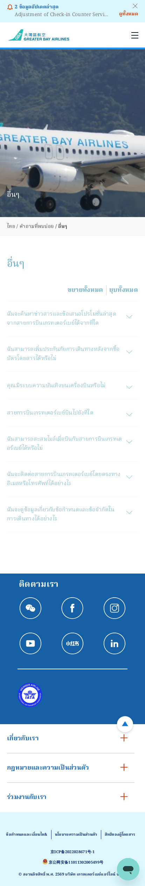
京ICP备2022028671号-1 (72, 852)
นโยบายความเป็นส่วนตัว (76, 834)
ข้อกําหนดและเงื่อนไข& (26, 834)
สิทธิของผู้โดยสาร (120, 834)
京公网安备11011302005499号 (76, 862)
